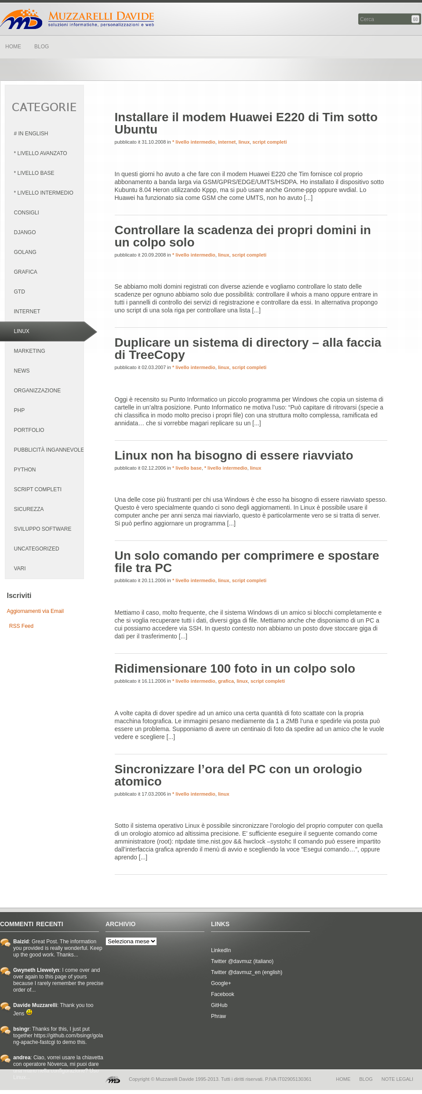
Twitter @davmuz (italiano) (242, 961)
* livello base (187, 468)
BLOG (41, 46)
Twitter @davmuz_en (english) (246, 972)
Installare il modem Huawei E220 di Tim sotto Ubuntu (246, 123)
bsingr (21, 1029)
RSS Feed (21, 626)
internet (227, 142)
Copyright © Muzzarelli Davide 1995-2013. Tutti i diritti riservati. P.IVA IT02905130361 (220, 1079)
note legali (397, 1079)
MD (113, 1079)
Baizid (21, 941)
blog (366, 1079)
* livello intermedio (193, 142)
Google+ (221, 983)
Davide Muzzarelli (77, 19)
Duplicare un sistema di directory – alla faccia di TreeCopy (248, 349)
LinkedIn (221, 950)
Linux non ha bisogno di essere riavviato (234, 455)
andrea (21, 1057)
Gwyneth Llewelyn (36, 970)
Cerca (416, 19)
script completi (269, 142)
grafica (226, 681)
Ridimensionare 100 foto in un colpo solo (235, 668)
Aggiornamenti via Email (35, 611)
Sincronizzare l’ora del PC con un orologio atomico (238, 775)
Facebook (222, 994)
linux (244, 142)
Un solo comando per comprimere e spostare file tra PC (247, 562)
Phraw (218, 1016)
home (343, 1079)
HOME (13, 46)
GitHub (219, 1005)
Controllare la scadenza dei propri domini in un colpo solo (243, 236)
